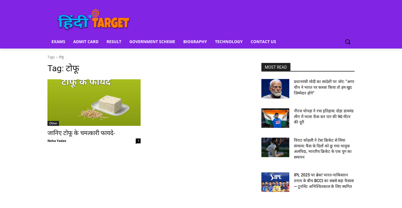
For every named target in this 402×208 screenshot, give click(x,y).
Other (53, 123)
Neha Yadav (56, 140)
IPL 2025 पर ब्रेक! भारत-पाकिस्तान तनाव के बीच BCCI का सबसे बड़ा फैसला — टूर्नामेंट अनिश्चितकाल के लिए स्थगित (324, 180)
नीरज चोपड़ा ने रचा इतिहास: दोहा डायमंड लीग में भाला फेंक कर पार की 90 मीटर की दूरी (323, 116)
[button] (348, 42)
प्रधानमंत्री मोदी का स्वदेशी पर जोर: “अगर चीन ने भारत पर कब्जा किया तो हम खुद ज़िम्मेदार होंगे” (324, 87)
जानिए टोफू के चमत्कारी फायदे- (81, 133)
